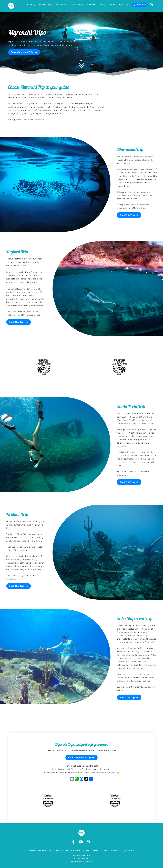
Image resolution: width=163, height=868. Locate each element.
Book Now (140, 4)
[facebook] (73, 839)
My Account (123, 4)
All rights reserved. (81, 856)
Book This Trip (129, 212)
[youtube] (81, 839)
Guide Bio (91, 4)
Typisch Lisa (83, 859)
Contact (111, 4)
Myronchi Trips (46, 4)
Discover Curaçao (76, 4)
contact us (39, 117)
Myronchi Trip (80, 853)
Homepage (31, 4)
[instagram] (88, 839)
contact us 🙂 (113, 770)
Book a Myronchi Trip (24, 49)
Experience (61, 4)
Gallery (102, 4)
